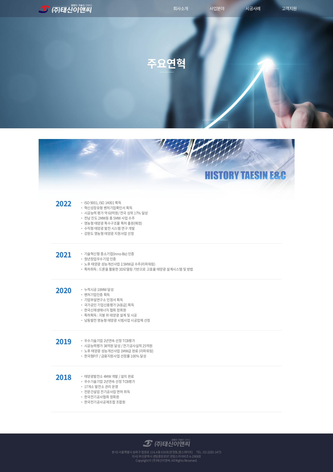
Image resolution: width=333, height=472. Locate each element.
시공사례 (253, 8)
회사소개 (180, 8)
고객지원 (289, 8)
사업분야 (216, 8)
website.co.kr (175, 464)
